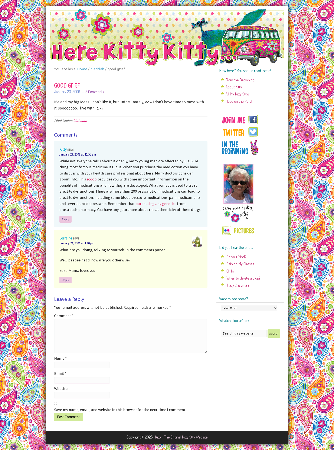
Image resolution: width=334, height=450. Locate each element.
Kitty (63, 149)
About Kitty (234, 87)
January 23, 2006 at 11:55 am (77, 154)
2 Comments (94, 91)
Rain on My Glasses (240, 263)
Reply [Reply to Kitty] (65, 219)
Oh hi (230, 271)
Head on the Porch (239, 101)
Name (60, 358)
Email (60, 373)
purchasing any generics (155, 204)
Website (61, 389)
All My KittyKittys (238, 94)
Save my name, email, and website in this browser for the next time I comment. (120, 410)
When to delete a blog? (243, 278)
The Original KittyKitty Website (186, 437)
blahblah (80, 121)
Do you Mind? (236, 256)
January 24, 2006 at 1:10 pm (76, 243)
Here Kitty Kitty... (167, 38)
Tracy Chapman (237, 285)
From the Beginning (240, 80)
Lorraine (65, 238)
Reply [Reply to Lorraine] (65, 280)
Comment (63, 316)
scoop (92, 179)
